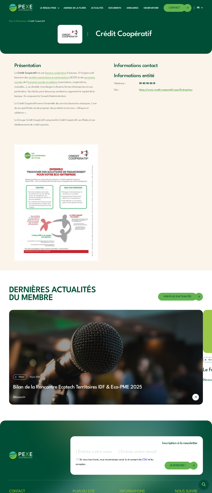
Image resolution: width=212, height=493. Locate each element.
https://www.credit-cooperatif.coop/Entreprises (165, 90)
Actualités (97, 8)
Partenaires (21, 21)
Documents (114, 8)
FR (198, 8)
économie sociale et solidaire (42, 82)
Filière (21, 377)
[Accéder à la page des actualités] (180, 297)
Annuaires (132, 8)
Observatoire (151, 8)
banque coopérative (55, 73)
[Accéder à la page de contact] (177, 8)
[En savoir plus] (106, 397)
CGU (144, 459)
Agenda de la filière (75, 8)
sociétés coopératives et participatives (48, 77)
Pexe (11, 21)
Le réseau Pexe (48, 8)
